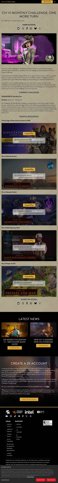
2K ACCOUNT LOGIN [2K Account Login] (19, 441)
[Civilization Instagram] (11, 421)
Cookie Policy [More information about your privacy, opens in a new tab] (30, 476)
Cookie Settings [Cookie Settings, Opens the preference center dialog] (5, 479)
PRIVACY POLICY (9, 430)
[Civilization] (8, 1)
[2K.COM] (8, 416)
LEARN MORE (14, 348)
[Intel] (29, 416)
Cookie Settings (9, 459)
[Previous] (26, 354)
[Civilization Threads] (31, 421)
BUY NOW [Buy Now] (47, 2)
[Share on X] (23, 28)
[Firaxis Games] (18, 416)
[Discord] (19, 421)
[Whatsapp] (31, 28)
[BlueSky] (35, 28)
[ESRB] (47, 427)
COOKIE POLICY (9, 440)
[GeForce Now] (40, 416)
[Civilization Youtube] (7, 421)
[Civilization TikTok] (15, 421)
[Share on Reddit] (18, 28)
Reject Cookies (51, 479)
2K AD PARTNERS (10, 445)
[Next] (31, 354)
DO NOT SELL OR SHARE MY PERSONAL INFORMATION (10, 452)
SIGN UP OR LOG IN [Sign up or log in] (29, 404)
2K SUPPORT (19, 435)
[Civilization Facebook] (22, 421)
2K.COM (19, 429)
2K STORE (19, 431)
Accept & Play (29, 134)
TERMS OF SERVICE (10, 435)
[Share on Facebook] (27, 28)
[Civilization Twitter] (26, 421)
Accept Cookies (40, 479)
